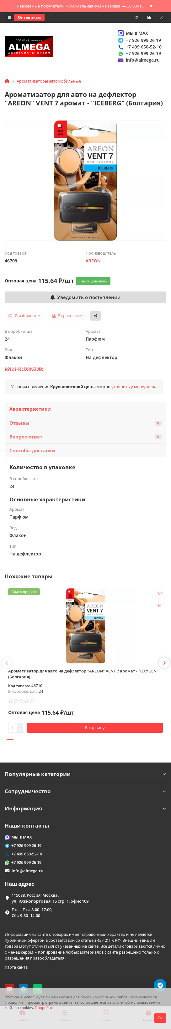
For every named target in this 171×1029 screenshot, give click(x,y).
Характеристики (30, 409)
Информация (85, 808)
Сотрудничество (85, 791)
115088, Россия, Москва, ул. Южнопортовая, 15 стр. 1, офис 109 (50, 898)
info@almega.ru (138, 60)
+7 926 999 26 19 (139, 40)
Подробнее (45, 1007)
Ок (160, 1018)
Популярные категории (85, 774)
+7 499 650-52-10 (139, 46)
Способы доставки (32, 450)
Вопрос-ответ (85, 436)
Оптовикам (29, 17)
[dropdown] (9, 17)
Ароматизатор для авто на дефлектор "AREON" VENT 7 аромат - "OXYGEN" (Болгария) (83, 674)
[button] (7, 662)
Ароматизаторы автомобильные (49, 81)
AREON (93, 261)
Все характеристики (24, 368)
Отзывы (85, 423)
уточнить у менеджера (133, 386)
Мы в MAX (132, 33)
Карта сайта (16, 967)
